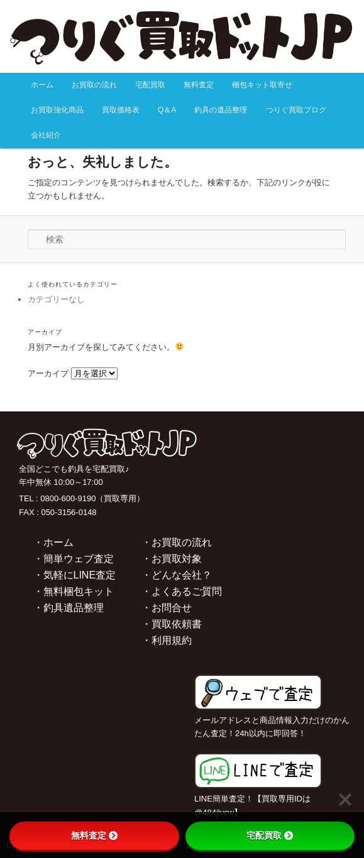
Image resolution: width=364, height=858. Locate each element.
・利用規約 (166, 640)
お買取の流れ (94, 84)
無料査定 (199, 84)
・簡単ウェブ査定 (73, 558)
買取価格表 (121, 110)
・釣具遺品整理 (68, 607)
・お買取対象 (171, 558)
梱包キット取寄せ (262, 84)
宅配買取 (150, 84)
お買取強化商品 (57, 110)
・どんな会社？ (176, 575)
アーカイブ (48, 373)
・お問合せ (166, 607)
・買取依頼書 (171, 624)
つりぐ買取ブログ (296, 110)
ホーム (42, 84)
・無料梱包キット (73, 591)
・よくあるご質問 (181, 591)
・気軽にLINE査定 (74, 575)
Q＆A (167, 110)
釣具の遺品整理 (220, 110)
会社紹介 (46, 135)
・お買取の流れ (176, 542)
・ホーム (53, 542)
